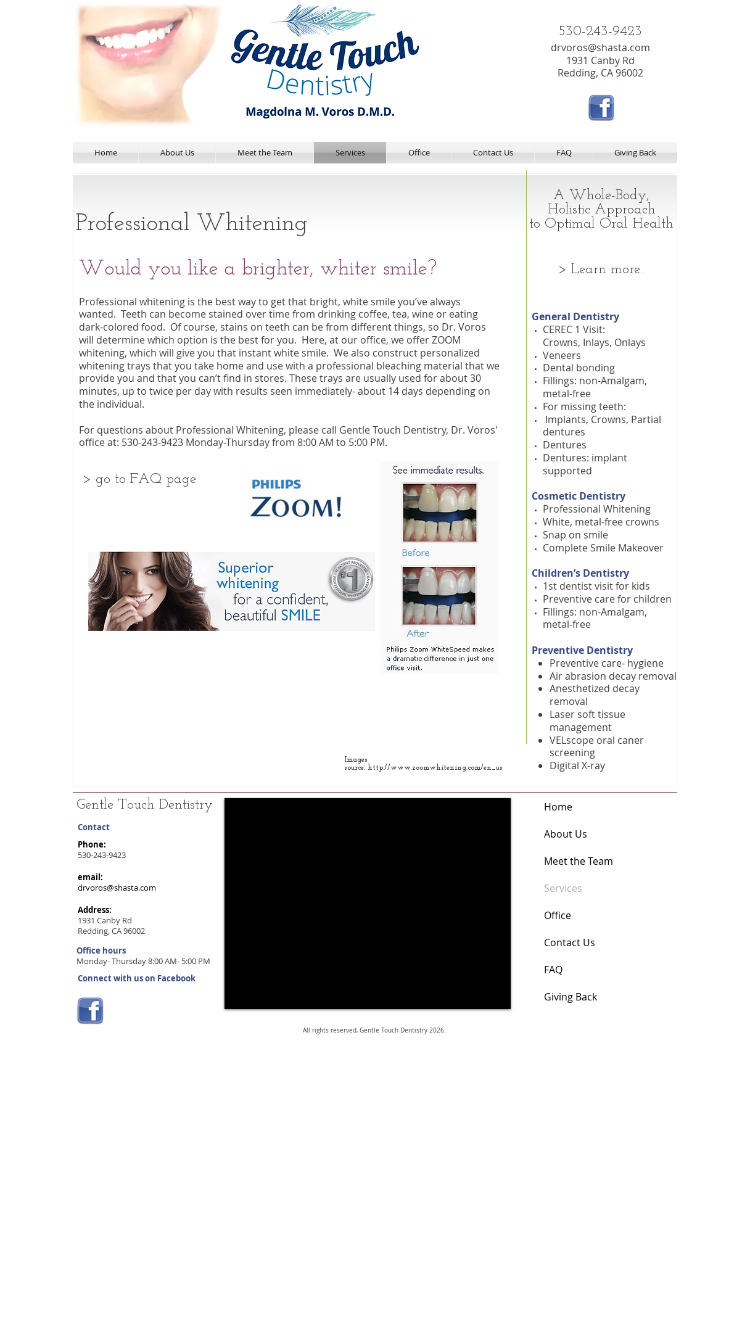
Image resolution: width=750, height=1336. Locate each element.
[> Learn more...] (602, 270)
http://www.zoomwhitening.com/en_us (435, 768)
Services (563, 888)
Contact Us (569, 942)
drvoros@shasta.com (600, 47)
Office (557, 915)
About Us (565, 834)
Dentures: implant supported (585, 464)
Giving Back (570, 997)
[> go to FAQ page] (139, 480)
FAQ (553, 969)
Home (558, 807)
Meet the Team (578, 861)
